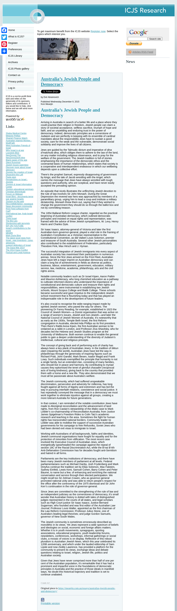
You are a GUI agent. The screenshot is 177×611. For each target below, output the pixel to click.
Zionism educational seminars (20, 189)
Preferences (15, 49)
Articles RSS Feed (142, 52)
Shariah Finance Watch (16, 138)
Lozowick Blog (12, 153)
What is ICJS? (16, 36)
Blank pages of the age (16, 160)
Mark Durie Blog (13, 235)
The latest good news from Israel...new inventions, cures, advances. (19, 240)
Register (13, 43)
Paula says (11, 177)
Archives (13, 62)
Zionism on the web (15, 201)
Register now (98, 31)
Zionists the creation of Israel (19, 172)
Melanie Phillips (13, 136)
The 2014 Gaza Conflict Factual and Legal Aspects (18, 251)
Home (11, 30)
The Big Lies (12, 221)
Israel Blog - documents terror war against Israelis (19, 197)
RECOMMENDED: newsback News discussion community (19, 205)
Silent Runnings (13, 162)
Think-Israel (11, 218)
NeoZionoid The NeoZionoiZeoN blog (15, 156)
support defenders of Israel (18, 245)
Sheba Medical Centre (16, 133)
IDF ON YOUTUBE (15, 226)
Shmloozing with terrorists (18, 223)
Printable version (50, 602)
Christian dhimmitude (16, 192)
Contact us (14, 75)
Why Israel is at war (15, 150)
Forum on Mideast (14, 194)
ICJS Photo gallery (18, 68)
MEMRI (9, 233)
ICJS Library (15, 55)
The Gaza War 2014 (15, 247)
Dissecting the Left (14, 174)
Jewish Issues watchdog (17, 165)
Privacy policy (16, 81)
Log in (13, 88)
